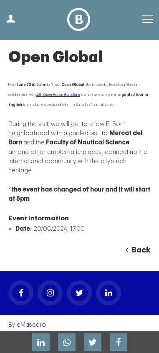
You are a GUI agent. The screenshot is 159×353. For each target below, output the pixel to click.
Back (138, 250)
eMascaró (31, 325)
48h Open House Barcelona (58, 95)
